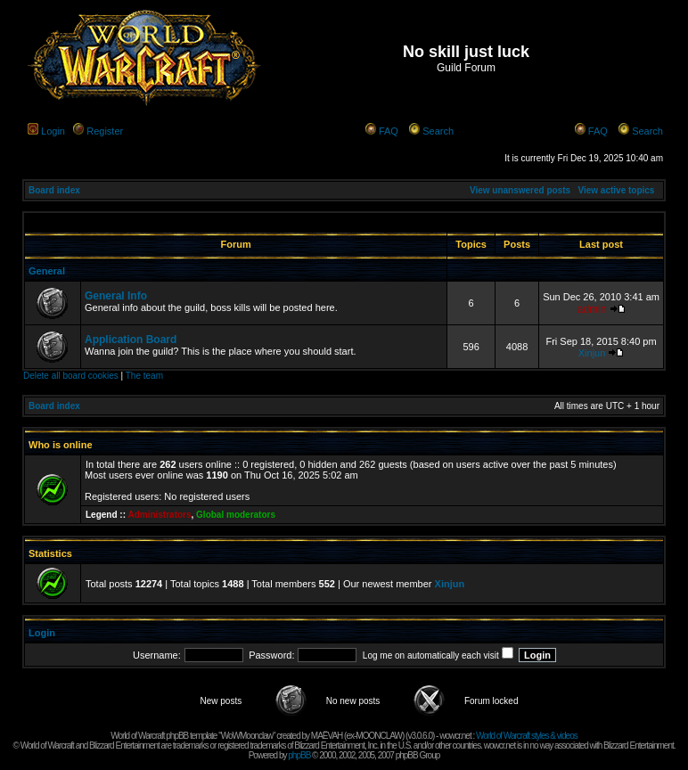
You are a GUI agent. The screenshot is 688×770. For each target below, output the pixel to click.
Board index (54, 190)
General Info (116, 296)
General (47, 271)
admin (592, 309)
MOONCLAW (379, 736)
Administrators (159, 515)
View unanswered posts (520, 190)
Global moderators (235, 515)
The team (144, 376)
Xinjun (592, 353)
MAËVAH (327, 736)
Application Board (130, 339)
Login (53, 131)
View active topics (615, 190)
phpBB (299, 755)
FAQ (388, 131)
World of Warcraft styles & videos (526, 736)
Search (438, 131)
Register (104, 131)
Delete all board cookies (71, 376)
